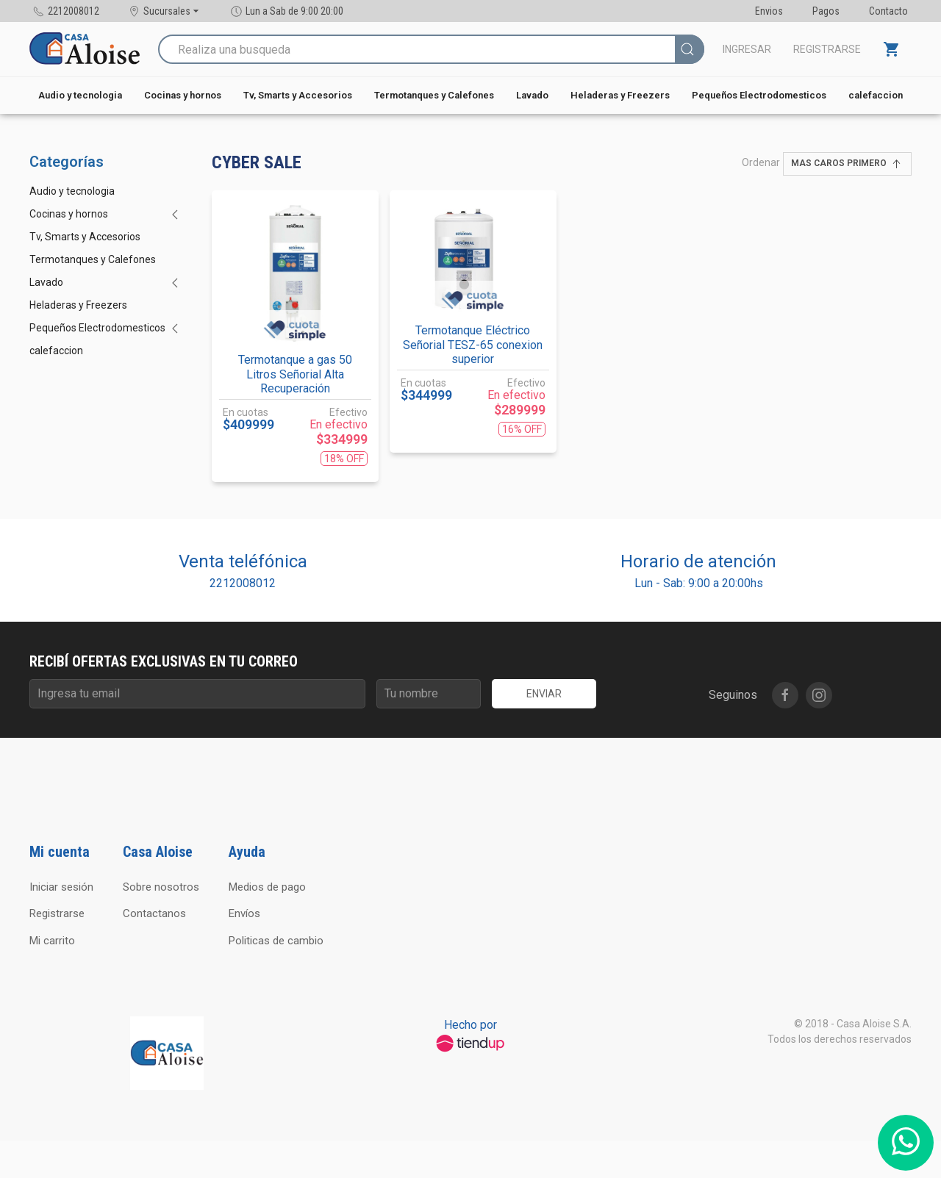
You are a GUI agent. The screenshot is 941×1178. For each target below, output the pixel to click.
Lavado (532, 95)
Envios (769, 11)
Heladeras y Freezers (620, 95)
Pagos (826, 11)
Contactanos (154, 913)
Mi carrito (52, 940)
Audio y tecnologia (80, 95)
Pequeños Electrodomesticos (759, 95)
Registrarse (827, 49)
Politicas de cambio (276, 940)
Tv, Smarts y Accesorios (297, 95)
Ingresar (747, 49)
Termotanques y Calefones (434, 95)
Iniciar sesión (61, 887)
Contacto (888, 11)
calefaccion (875, 95)
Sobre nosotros (161, 887)
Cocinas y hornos (182, 95)
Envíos (244, 913)
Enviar (544, 694)
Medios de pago (267, 887)
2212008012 (243, 583)
